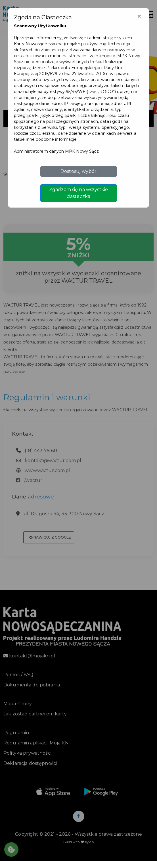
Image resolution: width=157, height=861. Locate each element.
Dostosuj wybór (78, 171)
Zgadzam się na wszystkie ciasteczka (78, 193)
